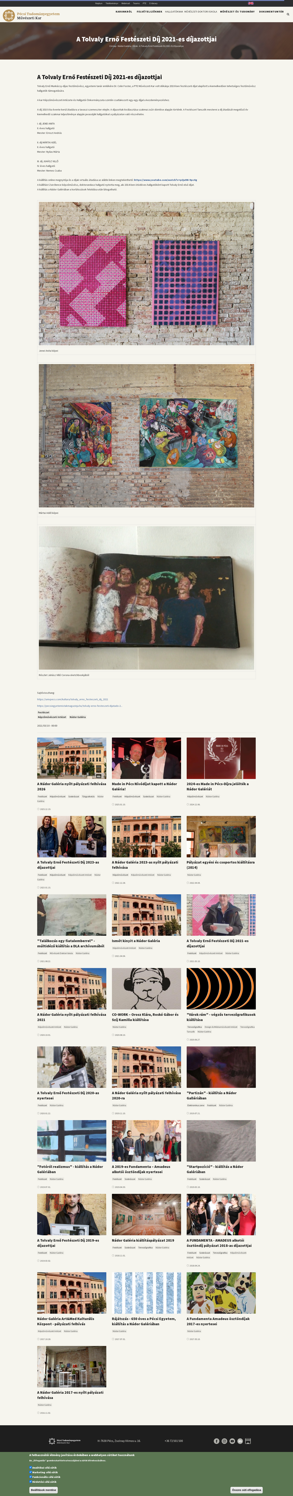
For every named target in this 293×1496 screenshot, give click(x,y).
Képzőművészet (57, 798)
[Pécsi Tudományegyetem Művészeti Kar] (32, 19)
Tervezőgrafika (194, 1029)
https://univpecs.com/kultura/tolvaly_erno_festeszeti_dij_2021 (72, 701)
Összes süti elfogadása (246, 1490)
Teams (136, 3)
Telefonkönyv (112, 3)
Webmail (125, 3)
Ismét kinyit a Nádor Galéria (136, 943)
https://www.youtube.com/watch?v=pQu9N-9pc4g (165, 182)
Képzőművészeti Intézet (52, 719)
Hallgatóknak (161, 16)
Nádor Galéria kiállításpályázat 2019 (143, 1242)
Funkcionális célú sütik (46, 1477)
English (249, 3)
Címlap (112, 48)
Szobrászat (73, 798)
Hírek (135, 48)
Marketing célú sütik (45, 1472)
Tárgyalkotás (88, 798)
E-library (153, 3)
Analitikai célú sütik (44, 1467)
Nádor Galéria (124, 48)
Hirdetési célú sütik (44, 1481)
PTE (144, 3)
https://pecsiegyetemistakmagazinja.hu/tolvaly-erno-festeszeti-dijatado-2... (79, 708)
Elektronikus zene (195, 1107)
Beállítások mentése (43, 1490)
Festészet (43, 714)
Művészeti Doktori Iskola (196, 16)
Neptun (98, 3)
